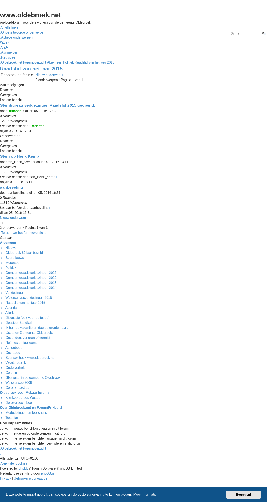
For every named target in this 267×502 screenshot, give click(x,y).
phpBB (24, 468)
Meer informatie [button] (144, 494)
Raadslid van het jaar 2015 (31, 68)
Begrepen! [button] (243, 494)
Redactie (14, 111)
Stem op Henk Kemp (19, 156)
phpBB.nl (48, 473)
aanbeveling (11, 187)
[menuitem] (22, 32)
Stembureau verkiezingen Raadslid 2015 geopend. (47, 105)
